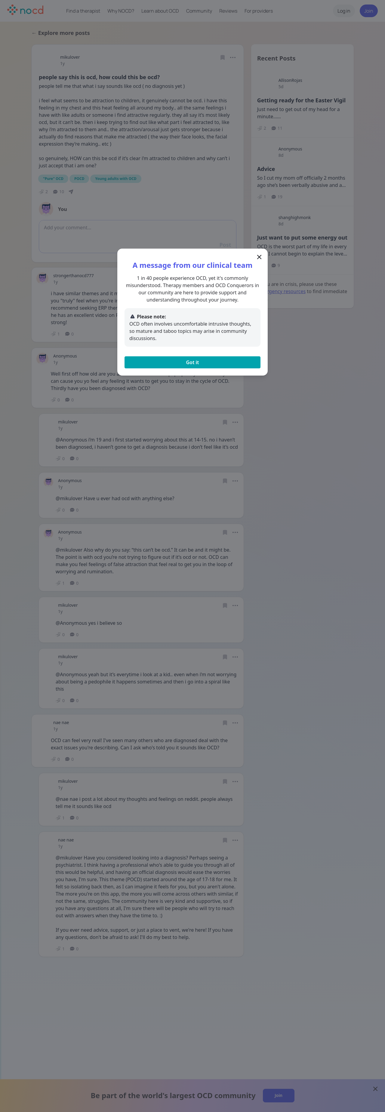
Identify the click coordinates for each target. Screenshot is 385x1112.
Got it (192, 362)
